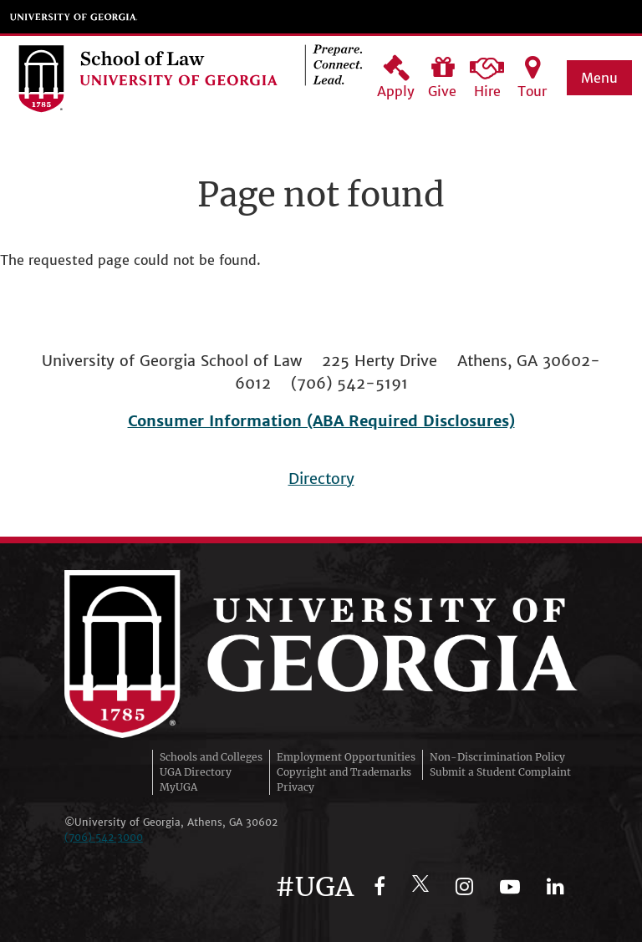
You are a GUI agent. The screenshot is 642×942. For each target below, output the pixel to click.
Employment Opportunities (346, 757)
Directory (321, 478)
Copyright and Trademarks (344, 772)
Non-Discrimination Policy (497, 757)
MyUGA (178, 787)
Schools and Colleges (211, 757)
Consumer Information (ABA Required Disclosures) (321, 420)
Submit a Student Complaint (500, 772)
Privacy (295, 787)
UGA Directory (196, 772)
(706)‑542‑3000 (103, 837)
